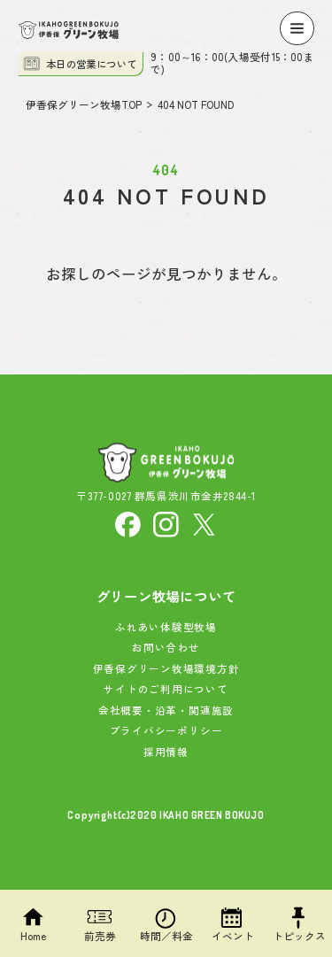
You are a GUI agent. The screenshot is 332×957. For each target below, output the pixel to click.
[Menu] (296, 28)
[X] (204, 522)
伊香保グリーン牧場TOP (84, 105)
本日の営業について (79, 64)
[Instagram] (166, 522)
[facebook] (128, 522)
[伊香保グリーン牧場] (69, 30)
